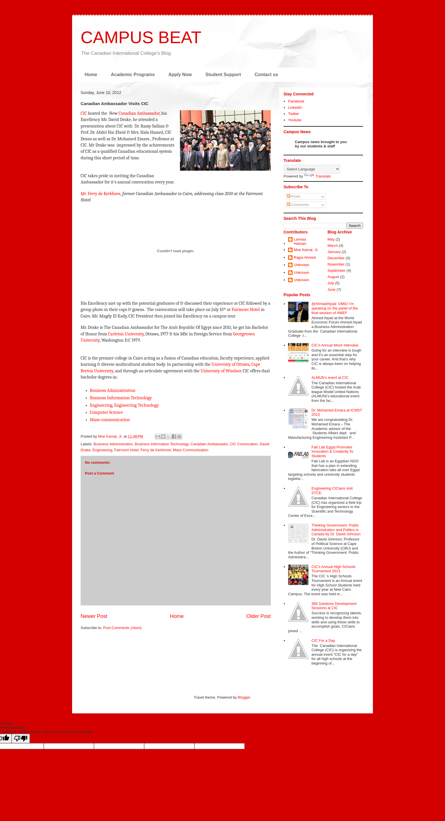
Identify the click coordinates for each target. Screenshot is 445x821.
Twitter (293, 114)
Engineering (101, 405)
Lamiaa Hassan (300, 241)
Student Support (223, 74)
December (336, 258)
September (337, 270)
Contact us (266, 74)
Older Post (258, 616)
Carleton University (126, 334)
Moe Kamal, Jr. (306, 250)
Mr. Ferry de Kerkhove (100, 193)
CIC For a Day (323, 640)
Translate (317, 176)
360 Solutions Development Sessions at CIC (333, 605)
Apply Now (180, 74)
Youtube (294, 120)
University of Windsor (221, 370)
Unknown (301, 265)
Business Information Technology (121, 397)
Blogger (244, 697)
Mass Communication (190, 450)
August (333, 277)
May (331, 239)
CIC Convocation (244, 444)
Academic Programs (133, 74)
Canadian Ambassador (139, 113)
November (336, 264)
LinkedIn (295, 107)
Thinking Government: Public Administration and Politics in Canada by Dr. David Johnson (335, 529)
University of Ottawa (230, 364)
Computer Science (106, 412)
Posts (294, 196)
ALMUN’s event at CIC (330, 377)
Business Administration (113, 390)
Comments (298, 204)
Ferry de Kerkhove (155, 450)
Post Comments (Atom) (122, 628)
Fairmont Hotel (246, 309)
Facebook (296, 101)
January (334, 252)
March (333, 245)
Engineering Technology (136, 405)
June (331, 289)
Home (91, 74)
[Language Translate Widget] (312, 169)
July (331, 283)
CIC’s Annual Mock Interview (334, 345)
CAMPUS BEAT (141, 37)
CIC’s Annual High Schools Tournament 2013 (333, 569)
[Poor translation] (21, 738)
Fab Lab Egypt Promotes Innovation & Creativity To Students (332, 451)
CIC (84, 113)
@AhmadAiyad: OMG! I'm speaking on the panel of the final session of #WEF (334, 308)
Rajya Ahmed (305, 257)
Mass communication (110, 419)
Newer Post (94, 616)
